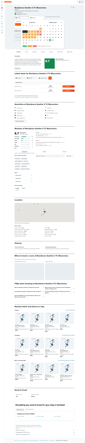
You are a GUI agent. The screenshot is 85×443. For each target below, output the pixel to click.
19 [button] (32, 37)
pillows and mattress (25, 163)
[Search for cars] (2, 10)
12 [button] (32, 34)
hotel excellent (17, 163)
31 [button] (26, 42)
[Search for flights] (2, 5)
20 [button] (35, 37)
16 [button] (23, 37)
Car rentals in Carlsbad (40, 416)
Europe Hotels (25, 440)
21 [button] (37, 37)
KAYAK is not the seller (45, 430)
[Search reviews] (51, 156)
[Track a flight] (2, 21)
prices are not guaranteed (38, 426)
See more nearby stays (70, 310)
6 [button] (44, 31)
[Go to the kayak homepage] (8, 2)
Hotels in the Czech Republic (33, 440)
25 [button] (29, 40)
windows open (24, 166)
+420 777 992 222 (18, 12)
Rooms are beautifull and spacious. (44, 134)
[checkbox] (20, 189)
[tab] (25, 151)
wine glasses (17, 168)
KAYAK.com (16, 440)
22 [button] (40, 37)
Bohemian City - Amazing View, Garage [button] (36, 375)
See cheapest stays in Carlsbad (68, 335)
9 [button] (23, 34)
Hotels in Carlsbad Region (44, 440)
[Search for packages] (2, 13)
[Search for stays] (2, 8)
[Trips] (2, 27)
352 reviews (24, 13)
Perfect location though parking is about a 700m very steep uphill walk (50, 137)
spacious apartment (18, 161)
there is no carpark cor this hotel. (44, 145)
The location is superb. (42, 135)
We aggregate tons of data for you (45, 432)
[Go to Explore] (2, 19)
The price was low (41, 143)
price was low (17, 166)
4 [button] (29, 31)
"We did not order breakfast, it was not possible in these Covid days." (50, 142)
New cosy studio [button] (63, 325)
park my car (26, 161)
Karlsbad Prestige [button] (18, 374)
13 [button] (44, 34)
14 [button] (37, 34)
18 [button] (29, 37)
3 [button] (26, 31)
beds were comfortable (25, 168)
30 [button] (23, 42)
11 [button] (29, 34)
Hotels (21, 440)
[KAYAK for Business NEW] (2, 23)
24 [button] (26, 40)
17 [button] (26, 37)
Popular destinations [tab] (30, 409)
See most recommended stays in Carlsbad (66, 360)
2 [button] (23, 31)
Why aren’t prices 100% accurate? (45, 434)
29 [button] (40, 40)
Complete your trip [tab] (20, 409)
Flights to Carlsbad (20, 416)
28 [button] (37, 40)
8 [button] (40, 31)
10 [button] (26, 34)
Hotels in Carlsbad (57, 416)
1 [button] (40, 28)
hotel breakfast (24, 158)
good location (17, 158)
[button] (2, 2)
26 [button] (32, 40)
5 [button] (61, 28)
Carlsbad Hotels (52, 440)
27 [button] (34, 40)
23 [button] (23, 40)
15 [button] (40, 34)
